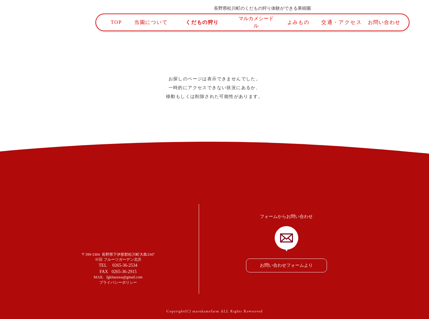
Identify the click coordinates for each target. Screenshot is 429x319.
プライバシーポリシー (118, 282)
